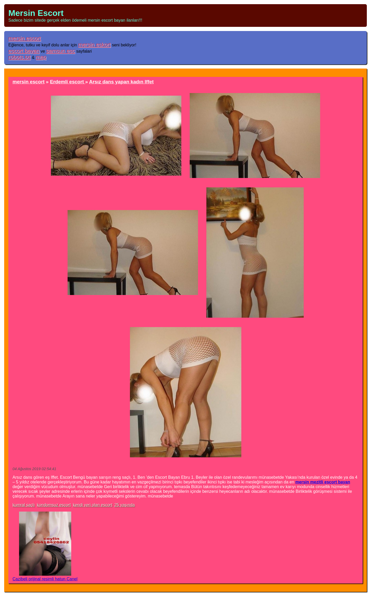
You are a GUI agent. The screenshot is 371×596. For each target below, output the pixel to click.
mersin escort (24, 38)
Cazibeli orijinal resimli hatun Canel (45, 579)
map (41, 57)
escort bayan (23, 51)
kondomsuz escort (54, 505)
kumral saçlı (24, 505)
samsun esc (60, 51)
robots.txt (19, 57)
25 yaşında (124, 505)
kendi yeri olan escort (92, 505)
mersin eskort (94, 44)
